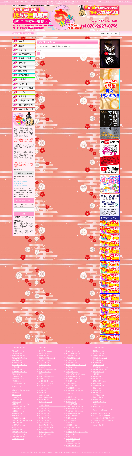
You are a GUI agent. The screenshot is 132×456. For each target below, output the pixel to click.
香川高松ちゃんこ (98, 362)
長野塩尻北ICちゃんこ (46, 429)
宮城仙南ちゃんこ (18, 351)
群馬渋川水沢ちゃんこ (19, 432)
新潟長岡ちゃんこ (45, 418)
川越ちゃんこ (16, 402)
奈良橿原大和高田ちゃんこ (74, 404)
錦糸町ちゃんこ (17, 427)
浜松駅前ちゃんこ (72, 372)
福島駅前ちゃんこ (18, 381)
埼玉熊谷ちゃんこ (18, 411)
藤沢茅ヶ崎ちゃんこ (45, 353)
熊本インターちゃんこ (100, 358)
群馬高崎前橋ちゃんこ (19, 406)
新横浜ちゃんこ (44, 374)
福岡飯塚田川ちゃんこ (100, 381)
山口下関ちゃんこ (98, 383)
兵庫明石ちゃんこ (72, 423)
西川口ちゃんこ (17, 392)
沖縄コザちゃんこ (98, 404)
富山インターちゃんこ (46, 416)
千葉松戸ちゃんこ (18, 439)
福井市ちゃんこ (44, 436)
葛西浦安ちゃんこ (45, 372)
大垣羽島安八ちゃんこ (73, 355)
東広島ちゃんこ (98, 393)
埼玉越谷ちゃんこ (45, 355)
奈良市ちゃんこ (71, 418)
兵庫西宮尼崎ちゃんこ (73, 446)
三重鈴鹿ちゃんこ (72, 383)
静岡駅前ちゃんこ (72, 367)
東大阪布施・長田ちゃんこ (74, 411)
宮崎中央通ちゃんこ (99, 397)
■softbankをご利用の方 (20, 185)
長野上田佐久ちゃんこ (46, 432)
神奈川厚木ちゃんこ (18, 418)
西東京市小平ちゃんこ (46, 386)
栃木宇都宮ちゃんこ (18, 409)
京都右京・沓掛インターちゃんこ (77, 432)
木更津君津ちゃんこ (18, 425)
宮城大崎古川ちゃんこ (19, 358)
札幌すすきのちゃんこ (19, 372)
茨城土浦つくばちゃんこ (20, 434)
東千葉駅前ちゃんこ (18, 399)
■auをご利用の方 (18, 183)
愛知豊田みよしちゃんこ (74, 379)
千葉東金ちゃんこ (18, 429)
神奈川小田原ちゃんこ (19, 436)
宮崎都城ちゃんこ (98, 372)
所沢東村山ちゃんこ (45, 360)
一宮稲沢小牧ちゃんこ (73, 358)
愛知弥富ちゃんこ (72, 360)
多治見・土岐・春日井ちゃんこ (76, 365)
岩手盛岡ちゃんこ (18, 376)
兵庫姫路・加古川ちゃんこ (74, 413)
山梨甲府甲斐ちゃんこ (46, 423)
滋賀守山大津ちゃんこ (73, 439)
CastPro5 (107, 452)
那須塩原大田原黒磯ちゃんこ (48, 369)
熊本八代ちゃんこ (98, 395)
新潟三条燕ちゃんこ (45, 434)
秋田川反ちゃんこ (18, 360)
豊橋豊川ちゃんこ (72, 369)
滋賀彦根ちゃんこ (72, 397)
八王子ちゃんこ (44, 395)
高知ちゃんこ (97, 388)
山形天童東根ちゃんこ (19, 355)
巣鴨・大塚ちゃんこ (45, 402)
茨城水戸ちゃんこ (18, 397)
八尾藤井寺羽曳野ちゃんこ (74, 416)
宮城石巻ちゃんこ (18, 353)
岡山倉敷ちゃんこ (98, 390)
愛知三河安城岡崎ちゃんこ (74, 353)
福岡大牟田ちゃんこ (99, 402)
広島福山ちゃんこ (98, 365)
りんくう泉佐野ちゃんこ (74, 427)
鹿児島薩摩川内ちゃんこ (101, 367)
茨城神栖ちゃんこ (45, 367)
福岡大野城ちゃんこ (99, 386)
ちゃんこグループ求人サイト (102, 416)
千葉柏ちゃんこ (44, 379)
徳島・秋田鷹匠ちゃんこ (101, 369)
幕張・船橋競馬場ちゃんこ (48, 376)
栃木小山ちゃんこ (18, 413)
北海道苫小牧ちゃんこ (19, 383)
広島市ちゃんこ (98, 379)
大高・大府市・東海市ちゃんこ (76, 374)
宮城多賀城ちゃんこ (18, 374)
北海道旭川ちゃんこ (18, 367)
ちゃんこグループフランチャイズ (103, 418)
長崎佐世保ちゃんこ (99, 355)
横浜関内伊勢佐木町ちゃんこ (21, 390)
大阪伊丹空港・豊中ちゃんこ (75, 406)
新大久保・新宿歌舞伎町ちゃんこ (23, 420)
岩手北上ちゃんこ (18, 369)
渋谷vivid (96, 423)
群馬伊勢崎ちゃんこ (45, 351)
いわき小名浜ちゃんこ (19, 365)
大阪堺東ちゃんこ (72, 425)
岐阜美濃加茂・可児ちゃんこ (75, 390)
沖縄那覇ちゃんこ (98, 374)
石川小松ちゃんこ (45, 409)
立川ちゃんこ (16, 395)
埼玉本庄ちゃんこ (18, 423)
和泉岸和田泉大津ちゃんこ (74, 409)
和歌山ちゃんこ (71, 402)
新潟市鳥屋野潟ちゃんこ (47, 427)
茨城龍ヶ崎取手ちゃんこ (47, 358)
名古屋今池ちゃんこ (72, 351)
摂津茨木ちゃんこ (72, 436)
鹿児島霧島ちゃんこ (99, 360)
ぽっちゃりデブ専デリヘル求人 (103, 420)
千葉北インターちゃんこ (47, 383)
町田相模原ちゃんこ (18, 416)
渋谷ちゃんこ (43, 390)
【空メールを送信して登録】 (24, 200)
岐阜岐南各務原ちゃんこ (74, 376)
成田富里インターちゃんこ (21, 404)
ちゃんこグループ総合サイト (102, 413)
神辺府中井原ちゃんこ (100, 406)
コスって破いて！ (98, 425)
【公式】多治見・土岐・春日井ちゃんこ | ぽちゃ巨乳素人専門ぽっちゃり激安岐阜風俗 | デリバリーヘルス (56, 452)
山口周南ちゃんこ (98, 376)
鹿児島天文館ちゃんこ (100, 353)
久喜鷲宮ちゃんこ (45, 365)
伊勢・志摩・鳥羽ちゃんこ (74, 386)
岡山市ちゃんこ (98, 400)
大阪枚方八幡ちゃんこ (73, 434)
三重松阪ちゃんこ (72, 381)
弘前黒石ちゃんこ (18, 362)
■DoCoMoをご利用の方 (20, 181)
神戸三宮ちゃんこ (72, 420)
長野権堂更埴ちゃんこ (46, 425)
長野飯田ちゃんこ (45, 420)
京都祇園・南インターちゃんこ (76, 399)
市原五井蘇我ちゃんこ (46, 381)
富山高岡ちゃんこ (45, 411)
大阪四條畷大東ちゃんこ (74, 443)
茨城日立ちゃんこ (45, 400)
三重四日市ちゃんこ (72, 362)
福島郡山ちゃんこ (18, 379)
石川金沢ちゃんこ (45, 413)
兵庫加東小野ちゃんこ (73, 441)
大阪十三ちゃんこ (72, 429)
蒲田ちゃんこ (43, 393)
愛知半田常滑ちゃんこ (73, 388)
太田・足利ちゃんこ (45, 362)
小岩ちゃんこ (43, 388)
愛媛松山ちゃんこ (98, 351)
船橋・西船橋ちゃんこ (46, 397)
